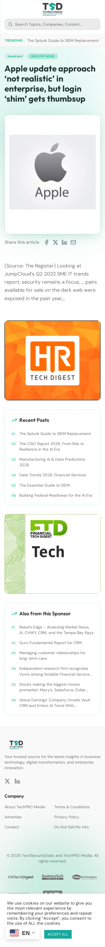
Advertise (13, 816)
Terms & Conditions (72, 806)
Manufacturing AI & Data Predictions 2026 (52, 462)
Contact (11, 826)
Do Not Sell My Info (71, 826)
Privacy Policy (66, 816)
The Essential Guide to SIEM (44, 485)
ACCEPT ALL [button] (58, 934)
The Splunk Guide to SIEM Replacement (63, 40)
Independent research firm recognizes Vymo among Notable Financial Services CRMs (55, 671)
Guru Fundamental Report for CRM (50, 642)
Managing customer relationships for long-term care (52, 655)
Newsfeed (15, 56)
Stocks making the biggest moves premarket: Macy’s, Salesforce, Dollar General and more (52, 687)
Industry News (43, 56)
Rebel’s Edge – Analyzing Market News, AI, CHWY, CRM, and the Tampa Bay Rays (56, 630)
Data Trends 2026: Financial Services (52, 474)
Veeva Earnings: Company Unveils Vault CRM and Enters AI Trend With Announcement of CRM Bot (54, 702)
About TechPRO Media (24, 806)
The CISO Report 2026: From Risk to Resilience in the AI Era (51, 446)
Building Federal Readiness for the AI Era (55, 495)
